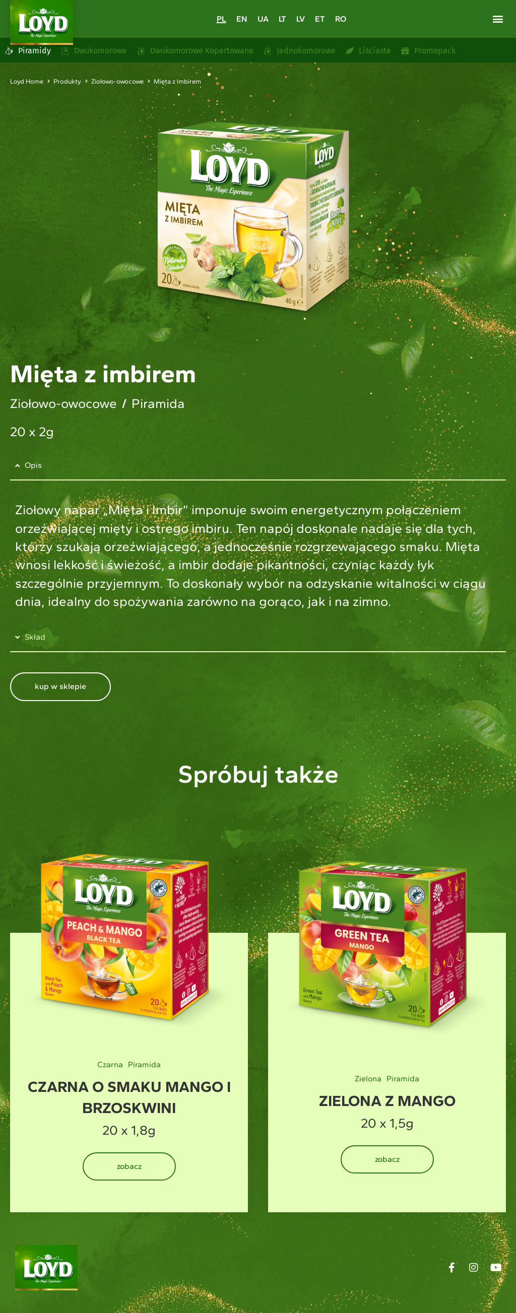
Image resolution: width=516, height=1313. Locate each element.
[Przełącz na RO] (340, 19)
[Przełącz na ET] (320, 19)
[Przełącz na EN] (241, 19)
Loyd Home (26, 81)
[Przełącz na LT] (282, 19)
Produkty (67, 81)
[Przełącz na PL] (221, 19)
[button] (497, 18)
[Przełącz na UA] (263, 19)
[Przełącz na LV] (300, 19)
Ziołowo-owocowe (117, 81)
